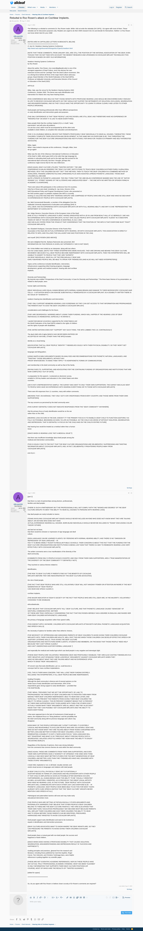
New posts (13, 11)
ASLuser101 (15, 21)
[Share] (128, 25)
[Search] (128, 7)
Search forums (22, 11)
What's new (32, 7)
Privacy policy (116, 929)
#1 (131, 25)
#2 (131, 493)
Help (123, 929)
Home (13, 7)
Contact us (96, 929)
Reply (130, 488)
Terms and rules (105, 929)
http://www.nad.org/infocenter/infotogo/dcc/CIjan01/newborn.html (50, 48)
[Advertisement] (80, 469)
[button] (37, 7)
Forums (21, 7)
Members (52, 7)
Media (42, 7)
